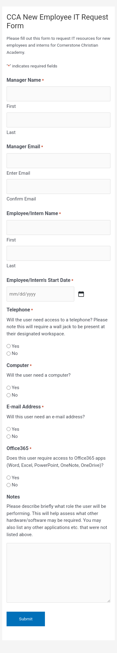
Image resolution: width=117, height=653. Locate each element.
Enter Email (18, 173)
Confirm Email (21, 199)
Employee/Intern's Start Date (40, 280)
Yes (15, 346)
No (14, 353)
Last (11, 132)
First (11, 106)
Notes (13, 497)
